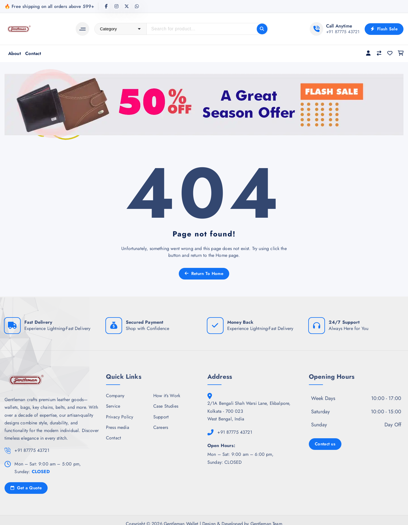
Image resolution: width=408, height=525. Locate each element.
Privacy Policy (119, 417)
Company (115, 395)
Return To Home (204, 273)
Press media (117, 427)
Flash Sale (384, 29)
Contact (33, 53)
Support (161, 417)
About (14, 53)
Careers (160, 427)
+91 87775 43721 (343, 32)
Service (113, 406)
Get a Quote (26, 488)
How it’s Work (166, 395)
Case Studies (165, 406)
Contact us (325, 444)
